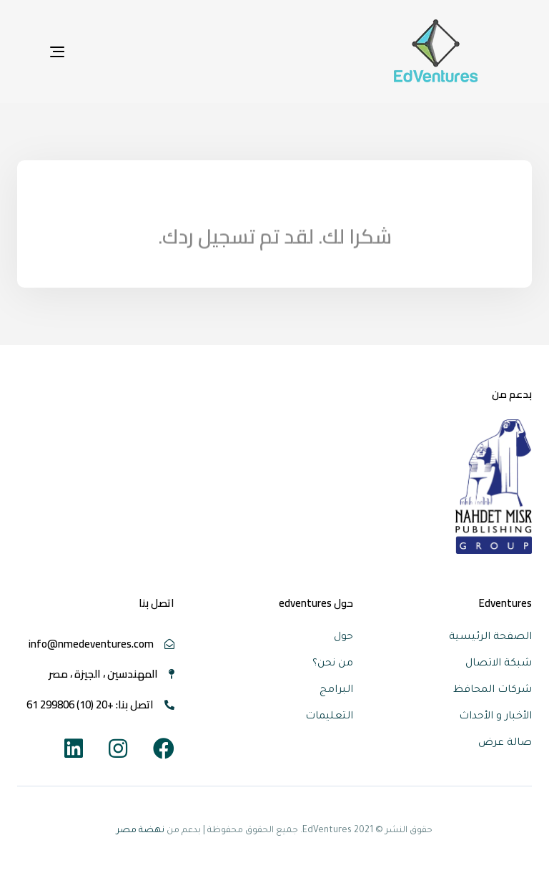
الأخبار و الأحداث (495, 717)
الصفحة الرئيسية (490, 637)
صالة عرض (505, 743)
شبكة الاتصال (498, 664)
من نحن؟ (332, 664)
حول (343, 637)
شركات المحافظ (492, 690)
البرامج (336, 690)
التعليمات (329, 717)
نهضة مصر (140, 831)
